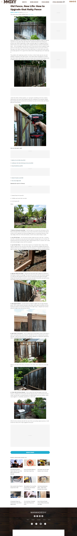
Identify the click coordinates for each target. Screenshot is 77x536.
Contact (33, 519)
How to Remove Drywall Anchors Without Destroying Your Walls (43, 503)
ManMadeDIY (38, 512)
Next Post (30, 452)
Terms (49, 519)
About (28, 519)
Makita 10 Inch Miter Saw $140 (18, 160)
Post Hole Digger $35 (16, 180)
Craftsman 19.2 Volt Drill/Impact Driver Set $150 (22, 163)
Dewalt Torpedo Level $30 (17, 177)
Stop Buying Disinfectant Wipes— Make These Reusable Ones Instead (42, 488)
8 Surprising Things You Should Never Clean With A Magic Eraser (16, 503)
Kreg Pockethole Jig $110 (17, 165)
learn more (30, 14)
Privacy (44, 519)
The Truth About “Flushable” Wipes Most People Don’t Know (29, 503)
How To (17, 12)
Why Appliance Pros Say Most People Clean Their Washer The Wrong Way (30, 488)
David (12, 12)
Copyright (38, 519)
